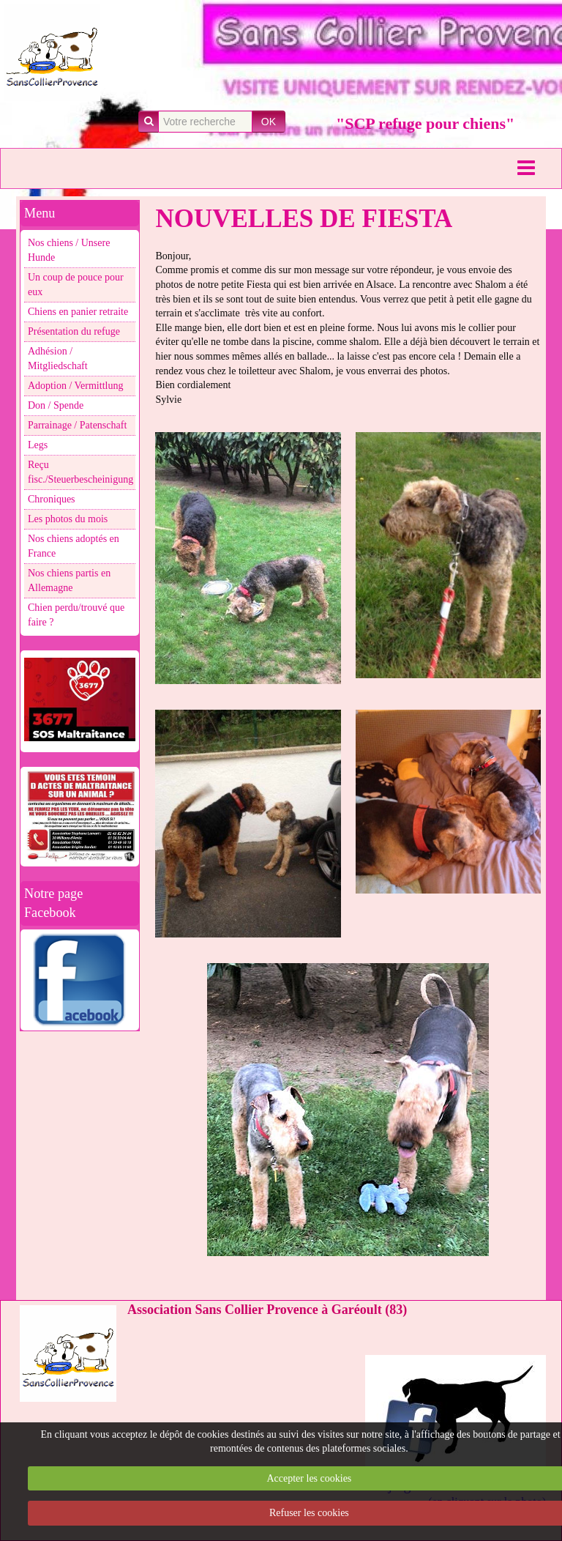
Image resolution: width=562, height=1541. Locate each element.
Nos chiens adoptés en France (73, 546)
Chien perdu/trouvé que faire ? (76, 615)
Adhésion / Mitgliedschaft (58, 358)
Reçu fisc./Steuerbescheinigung (80, 472)
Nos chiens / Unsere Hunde (69, 250)
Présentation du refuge (74, 331)
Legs (38, 444)
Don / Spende (55, 405)
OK (268, 121)
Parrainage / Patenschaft (77, 425)
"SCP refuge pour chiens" (425, 123)
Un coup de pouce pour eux (76, 284)
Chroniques (51, 499)
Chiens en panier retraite (78, 311)
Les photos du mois (68, 518)
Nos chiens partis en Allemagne (69, 580)
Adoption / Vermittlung (75, 385)
